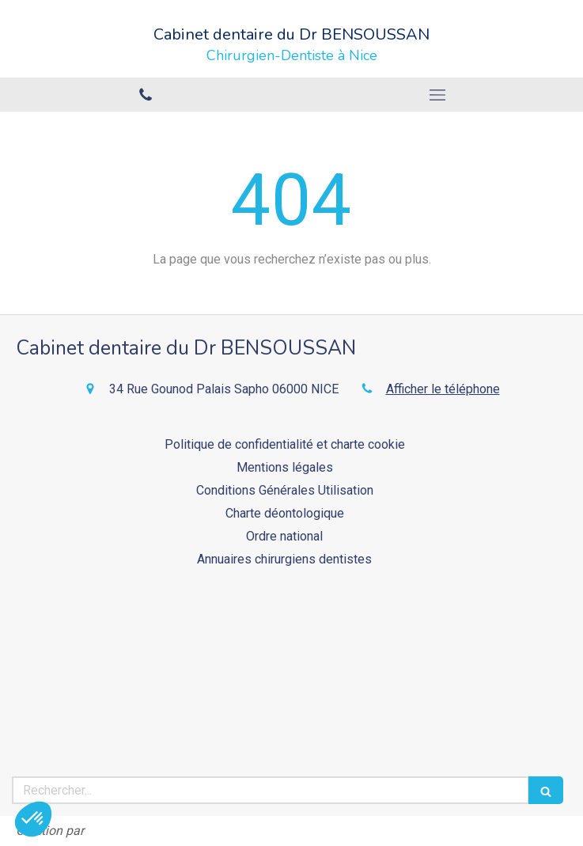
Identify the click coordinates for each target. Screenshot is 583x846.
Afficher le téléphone (443, 388)
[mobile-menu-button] (438, 95)
